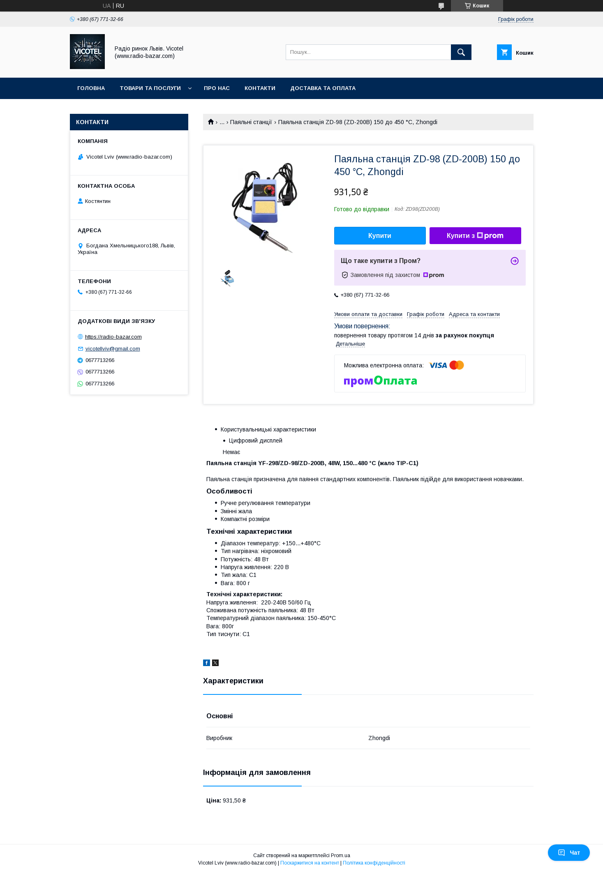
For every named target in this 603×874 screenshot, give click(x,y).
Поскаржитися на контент (309, 863)
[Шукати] (461, 52)
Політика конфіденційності (374, 863)
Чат (569, 852)
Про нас (217, 88)
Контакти (260, 88)
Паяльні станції (251, 122)
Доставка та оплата (323, 88)
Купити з (475, 236)
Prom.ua (340, 855)
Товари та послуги (150, 88)
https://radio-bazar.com (113, 337)
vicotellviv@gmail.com (112, 349)
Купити (379, 235)
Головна (91, 88)
